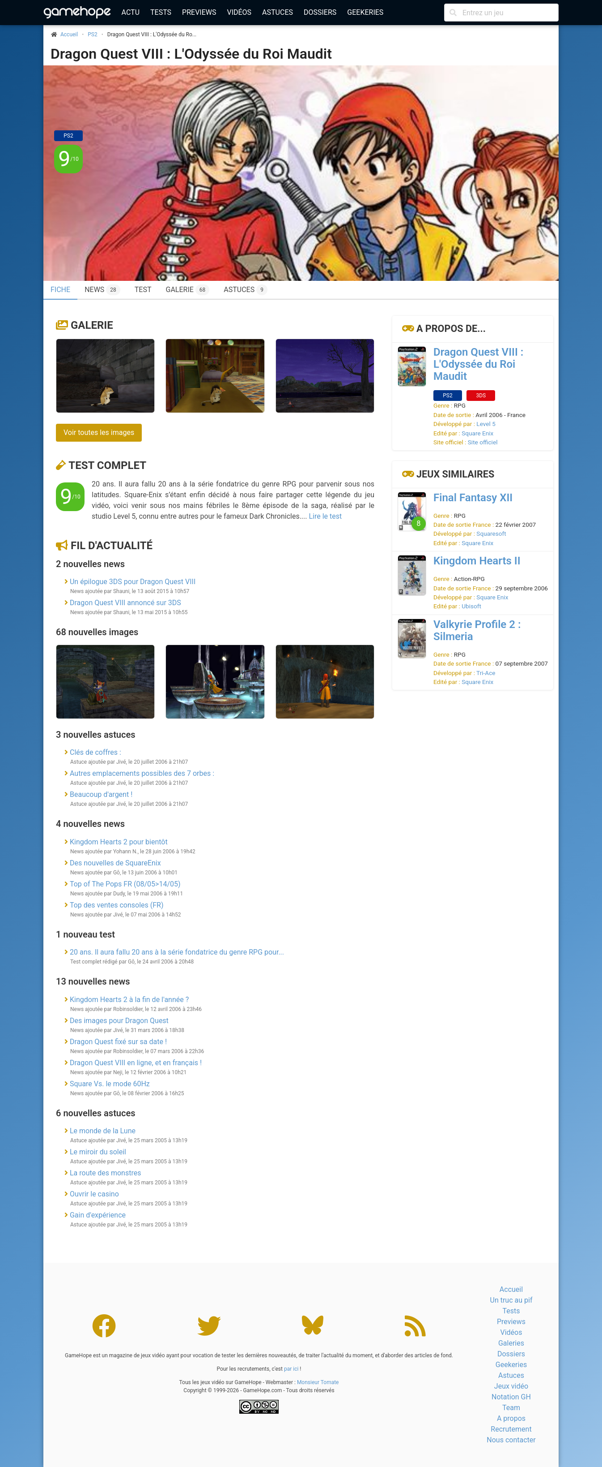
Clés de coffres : (95, 752)
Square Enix (477, 433)
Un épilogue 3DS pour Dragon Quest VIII (132, 581)
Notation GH (511, 1397)
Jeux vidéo (511, 1386)
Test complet (107, 465)
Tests (160, 12)
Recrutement (511, 1429)
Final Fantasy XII (473, 497)
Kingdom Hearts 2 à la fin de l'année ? (129, 999)
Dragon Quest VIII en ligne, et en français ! (136, 1062)
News (102, 289)
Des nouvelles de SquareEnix (115, 863)
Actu (131, 12)
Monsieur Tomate (318, 1382)
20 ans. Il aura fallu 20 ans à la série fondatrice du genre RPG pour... (177, 952)
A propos (511, 1418)
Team (511, 1407)
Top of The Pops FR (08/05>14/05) (125, 884)
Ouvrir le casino (94, 1194)
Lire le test (325, 516)
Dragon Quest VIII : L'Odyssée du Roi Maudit (191, 53)
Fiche (60, 289)
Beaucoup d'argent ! (101, 794)
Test (143, 289)
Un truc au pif (511, 1300)
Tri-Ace (485, 672)
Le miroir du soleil (98, 1152)
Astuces (277, 12)
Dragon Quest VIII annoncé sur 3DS (125, 602)
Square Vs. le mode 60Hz (110, 1084)
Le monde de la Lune (103, 1131)
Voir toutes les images (99, 432)
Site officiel (483, 442)
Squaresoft (491, 533)
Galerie (187, 289)
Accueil (511, 1289)
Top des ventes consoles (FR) (117, 905)
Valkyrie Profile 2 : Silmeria (477, 630)
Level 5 (485, 423)
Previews (199, 12)
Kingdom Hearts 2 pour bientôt (119, 842)
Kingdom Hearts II (477, 561)
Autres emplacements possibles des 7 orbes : (142, 773)
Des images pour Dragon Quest (119, 1020)
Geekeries (365, 12)
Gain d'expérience (98, 1215)
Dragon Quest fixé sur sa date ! (118, 1041)
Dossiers (320, 12)
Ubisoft (471, 606)
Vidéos (239, 12)
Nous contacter (511, 1440)
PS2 (92, 34)
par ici (291, 1369)
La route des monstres (105, 1173)
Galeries (511, 1343)
